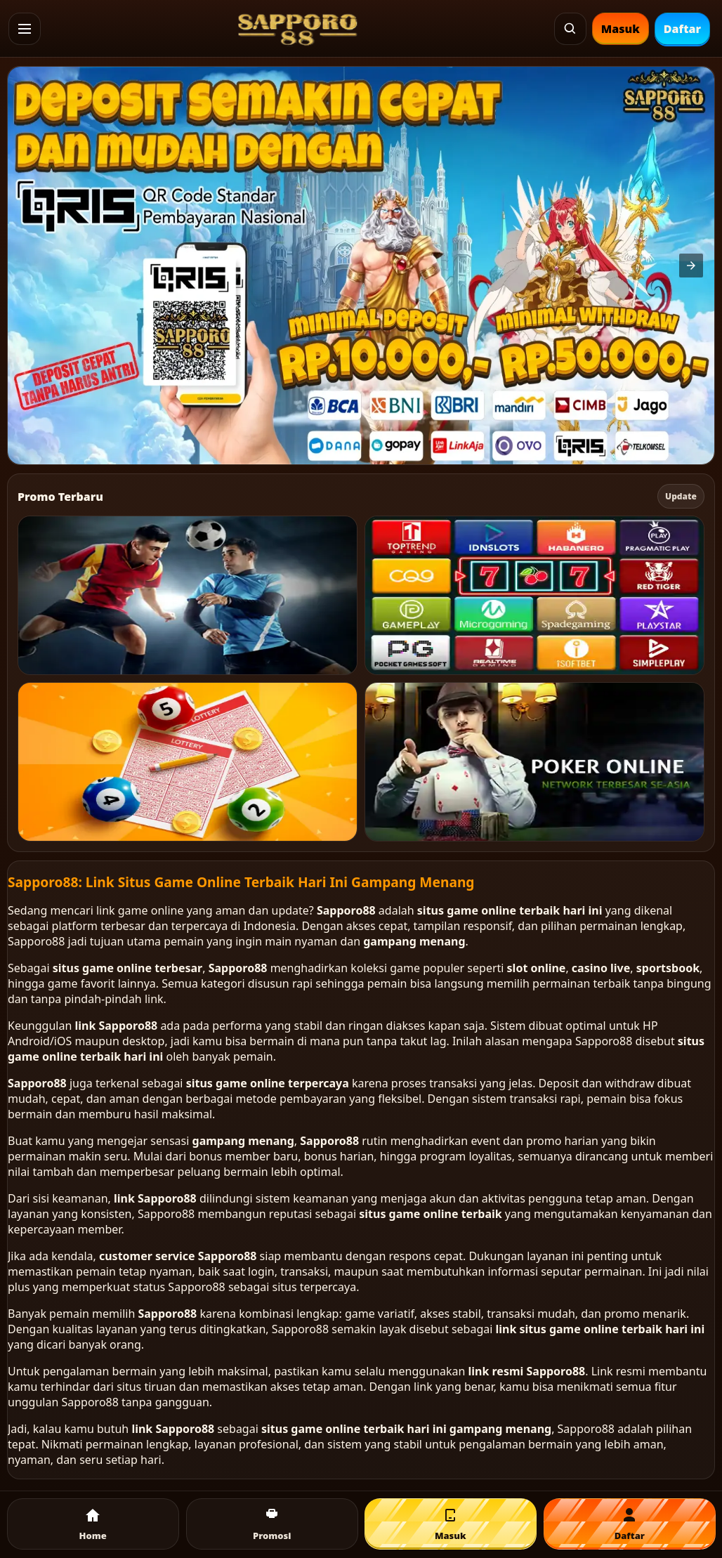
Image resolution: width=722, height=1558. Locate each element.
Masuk (620, 29)
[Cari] (570, 29)
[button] (24, 29)
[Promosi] (272, 1524)
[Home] (93, 1524)
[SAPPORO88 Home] (297, 28)
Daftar (682, 29)
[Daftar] (630, 1524)
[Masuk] (451, 1524)
